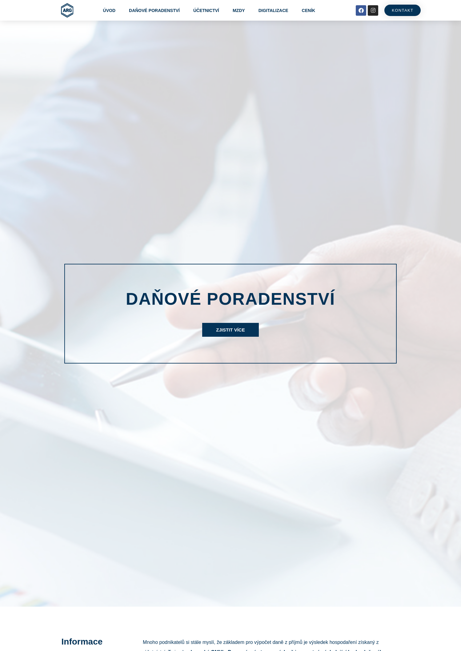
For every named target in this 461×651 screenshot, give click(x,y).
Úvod (109, 10)
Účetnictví (206, 10)
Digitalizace (273, 10)
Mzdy (239, 10)
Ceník (308, 10)
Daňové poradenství (154, 10)
